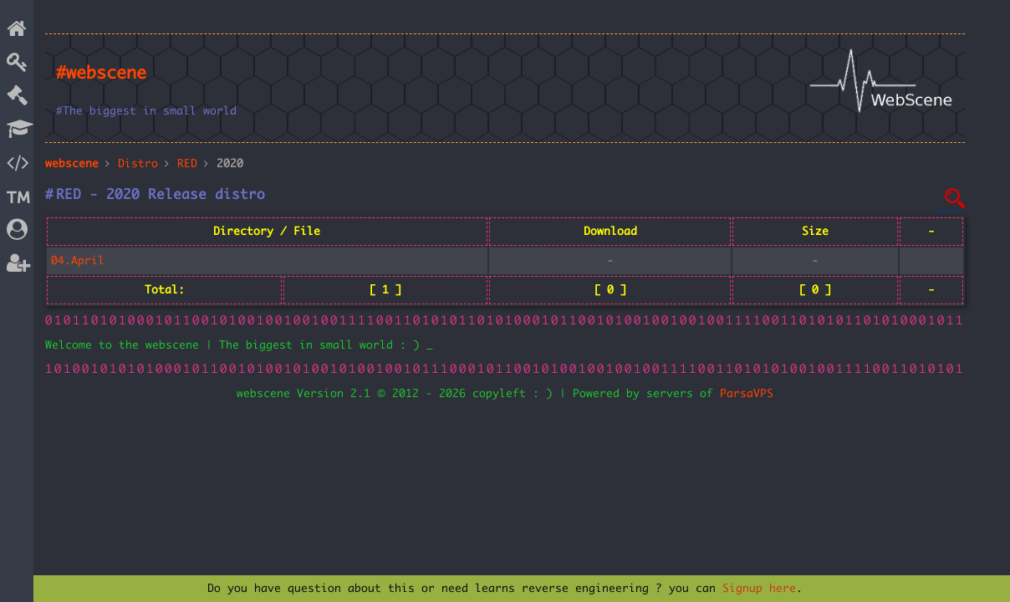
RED (187, 164)
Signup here (759, 588)
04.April (78, 261)
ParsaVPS (746, 394)
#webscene (101, 73)
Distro (138, 164)
